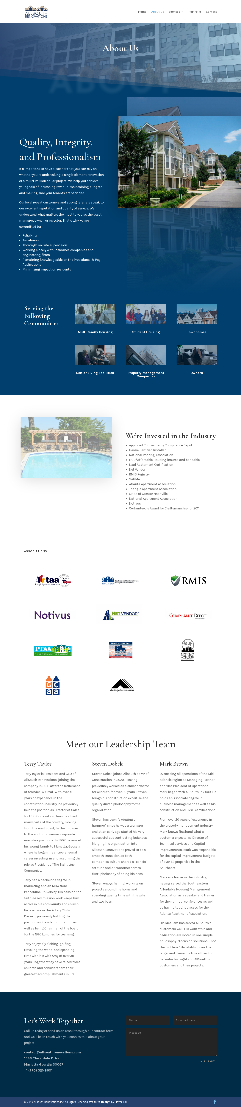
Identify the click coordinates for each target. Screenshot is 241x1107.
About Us (157, 11)
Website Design (99, 1102)
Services (174, 11)
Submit (209, 1061)
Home (142, 11)
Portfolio (195, 11)
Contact (211, 11)
